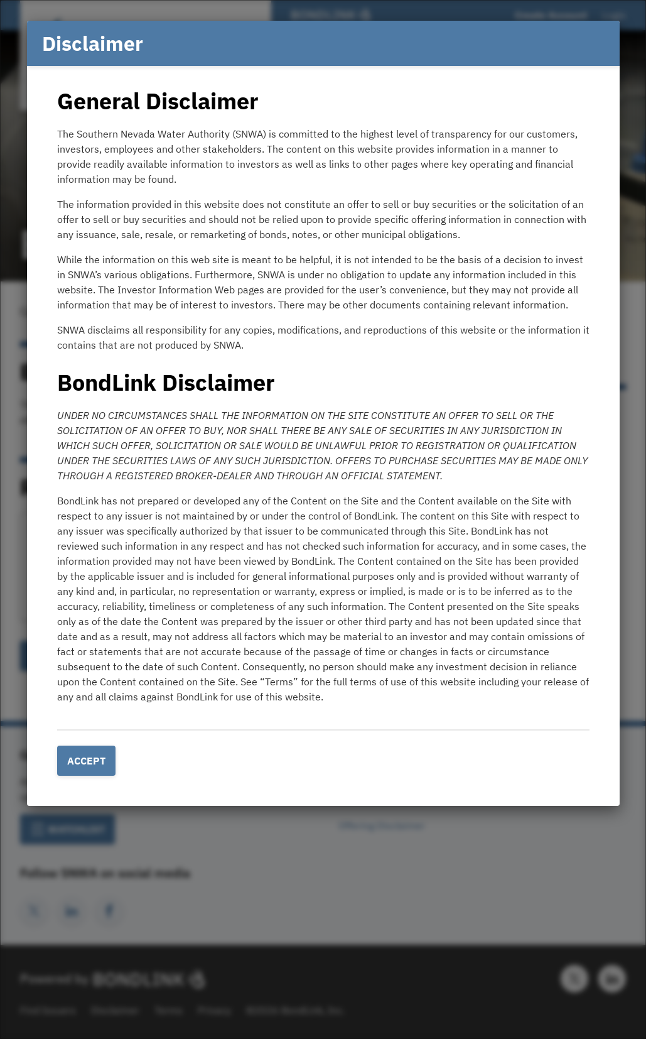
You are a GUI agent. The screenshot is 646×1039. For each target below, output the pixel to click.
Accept (86, 760)
